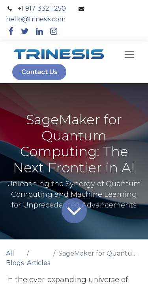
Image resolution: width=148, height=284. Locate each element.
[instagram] (54, 31)
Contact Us (39, 72)
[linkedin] (39, 31)
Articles (38, 263)
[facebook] (11, 31)
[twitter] (24, 31)
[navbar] (129, 54)
